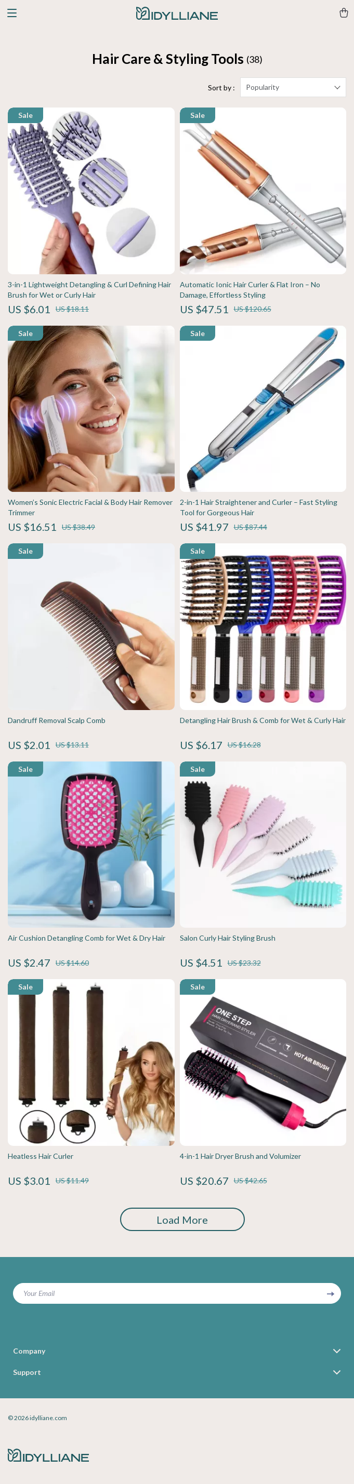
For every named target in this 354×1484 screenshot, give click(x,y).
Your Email (39, 1293)
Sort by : (221, 87)
